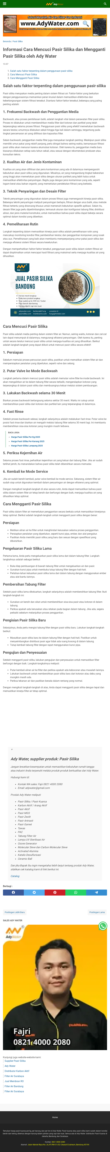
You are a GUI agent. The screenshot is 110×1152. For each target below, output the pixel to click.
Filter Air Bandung (14, 1086)
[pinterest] (55, 893)
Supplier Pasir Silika (15, 1060)
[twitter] (34, 893)
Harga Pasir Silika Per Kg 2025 (25, 437)
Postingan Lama (97, 912)
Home (55, 1117)
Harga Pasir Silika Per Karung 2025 (27, 441)
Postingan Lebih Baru (15, 912)
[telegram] (96, 893)
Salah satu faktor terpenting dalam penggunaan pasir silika (41, 70)
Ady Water (10, 1066)
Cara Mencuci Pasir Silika (23, 74)
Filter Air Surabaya (14, 1076)
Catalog (15, 876)
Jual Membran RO (14, 1081)
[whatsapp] (75, 893)
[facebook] (13, 893)
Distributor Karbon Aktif (17, 1071)
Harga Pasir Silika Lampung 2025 (27, 445)
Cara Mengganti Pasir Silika (24, 78)
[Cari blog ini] (105, 4)
